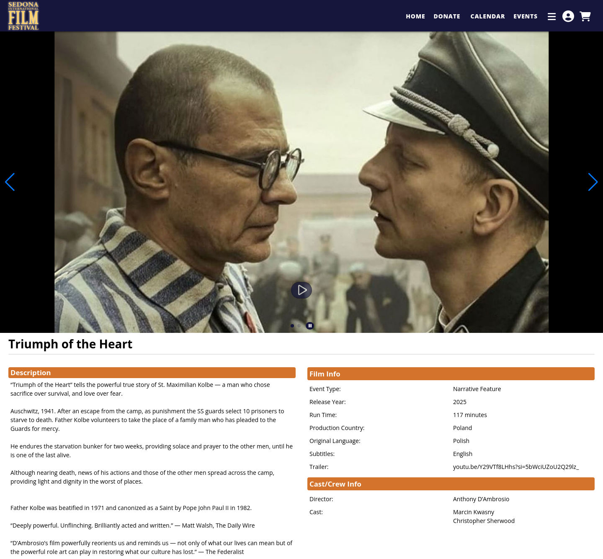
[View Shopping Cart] (585, 16)
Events (526, 16)
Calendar (488, 16)
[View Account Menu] (568, 16)
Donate (447, 16)
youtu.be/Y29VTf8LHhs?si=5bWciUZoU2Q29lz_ (516, 467)
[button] (292, 325)
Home (415, 16)
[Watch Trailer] (301, 290)
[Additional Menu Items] (552, 16)
